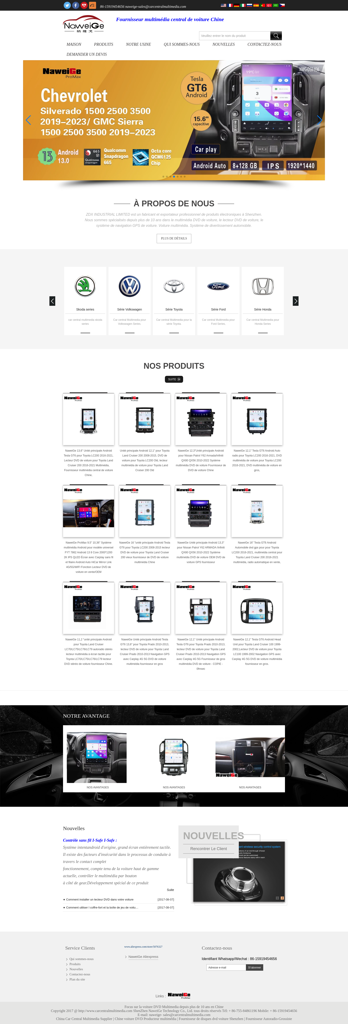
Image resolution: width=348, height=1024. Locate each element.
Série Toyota (174, 309)
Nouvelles (223, 44)
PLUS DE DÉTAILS (174, 238)
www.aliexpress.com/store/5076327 (143, 946)
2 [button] (282, 898)
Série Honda (262, 309)
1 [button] (277, 898)
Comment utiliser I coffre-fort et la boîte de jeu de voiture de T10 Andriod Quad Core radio (102, 907)
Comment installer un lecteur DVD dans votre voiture (99, 899)
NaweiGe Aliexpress (143, 956)
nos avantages (98, 787)
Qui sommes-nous (182, 44)
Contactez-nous (264, 44)
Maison (74, 44)
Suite (174, 379)
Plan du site (77, 979)
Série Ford (218, 309)
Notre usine (138, 44)
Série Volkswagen (129, 309)
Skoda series (85, 309)
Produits (103, 44)
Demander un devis (87, 54)
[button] (163, 176)
